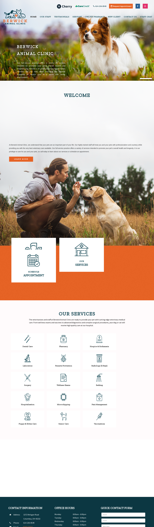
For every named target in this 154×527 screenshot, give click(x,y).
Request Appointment (121, 6)
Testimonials (61, 17)
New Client (114, 17)
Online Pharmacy (95, 17)
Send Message (138, 504)
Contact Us (130, 17)
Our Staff (45, 17)
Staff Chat (146, 17)
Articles (127, 524)
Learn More (21, 159)
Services (77, 17)
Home (33, 17)
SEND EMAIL (28, 496)
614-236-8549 (99, 6)
